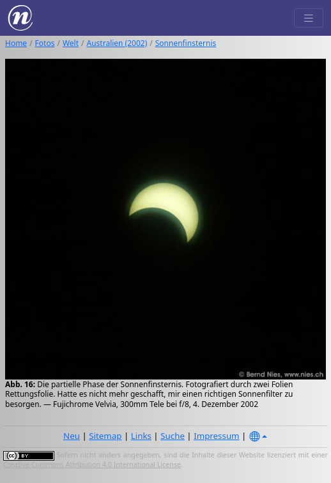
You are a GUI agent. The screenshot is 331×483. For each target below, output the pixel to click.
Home (16, 43)
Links (141, 435)
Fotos (45, 43)
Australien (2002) (117, 43)
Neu (71, 435)
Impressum (216, 435)
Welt (71, 43)
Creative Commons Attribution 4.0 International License (92, 464)
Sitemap (105, 435)
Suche (172, 435)
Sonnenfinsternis (186, 43)
